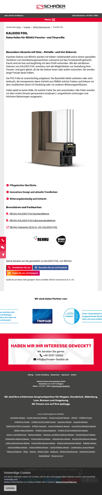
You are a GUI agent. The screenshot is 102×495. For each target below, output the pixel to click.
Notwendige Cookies (17, 472)
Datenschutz (55, 375)
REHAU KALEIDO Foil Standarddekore (29, 213)
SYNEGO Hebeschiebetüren (45, 430)
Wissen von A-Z (57, 456)
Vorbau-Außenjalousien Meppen (18, 443)
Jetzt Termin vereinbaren (13, 16)
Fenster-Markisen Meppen (41, 439)
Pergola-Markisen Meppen (85, 435)
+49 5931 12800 (92, 16)
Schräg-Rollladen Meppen (59, 447)
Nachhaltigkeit (44, 456)
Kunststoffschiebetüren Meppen (83, 426)
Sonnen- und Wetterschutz (16, 435)
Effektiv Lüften (43, 452)
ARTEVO (74, 418)
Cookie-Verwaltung (42, 375)
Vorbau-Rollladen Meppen (38, 447)
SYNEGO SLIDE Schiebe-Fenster (43, 422)
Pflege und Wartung (14, 452)
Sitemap (30, 375)
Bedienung (54, 452)
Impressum (65, 375)
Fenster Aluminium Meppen (37, 418)
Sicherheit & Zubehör (87, 452)
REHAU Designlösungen (41, 27)
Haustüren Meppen (64, 422)
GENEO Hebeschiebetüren (24, 430)
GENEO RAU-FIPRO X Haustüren (18, 426)
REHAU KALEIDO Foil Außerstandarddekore (33, 220)
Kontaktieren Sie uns (19, 267)
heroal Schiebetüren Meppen (59, 426)
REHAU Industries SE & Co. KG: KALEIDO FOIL (34, 227)
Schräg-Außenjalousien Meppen (43, 443)
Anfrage (65, 403)
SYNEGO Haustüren (39, 426)
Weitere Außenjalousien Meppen (69, 443)
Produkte (27, 27)
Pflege (25, 452)
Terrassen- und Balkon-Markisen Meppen (58, 435)
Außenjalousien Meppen (61, 439)
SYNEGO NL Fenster (22, 422)
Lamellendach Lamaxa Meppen (82, 447)
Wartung (33, 452)
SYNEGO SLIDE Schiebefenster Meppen (73, 430)
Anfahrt (73, 375)
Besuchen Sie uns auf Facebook (50, 267)
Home (18, 27)
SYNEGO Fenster (85, 418)
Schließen (10, 488)
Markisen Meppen (35, 435)
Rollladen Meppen (89, 443)
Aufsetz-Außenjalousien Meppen (84, 439)
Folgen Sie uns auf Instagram (23, 273)
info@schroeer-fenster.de (53, 359)
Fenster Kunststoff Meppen (59, 418)
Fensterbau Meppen (17, 418)
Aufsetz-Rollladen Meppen (17, 447)
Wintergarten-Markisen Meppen (17, 439)
